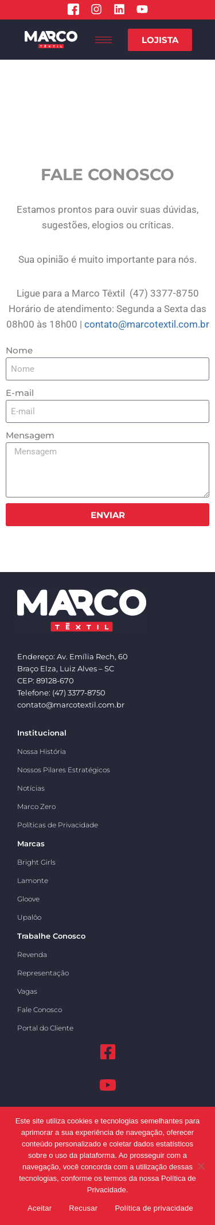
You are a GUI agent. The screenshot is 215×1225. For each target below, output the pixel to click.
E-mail (20, 392)
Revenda (32, 954)
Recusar (83, 1208)
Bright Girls (36, 862)
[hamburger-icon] (103, 40)
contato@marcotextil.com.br (146, 324)
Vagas (27, 991)
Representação (43, 973)
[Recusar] (200, 1166)
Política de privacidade (154, 1208)
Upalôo (29, 917)
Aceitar (40, 1208)
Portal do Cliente (45, 1028)
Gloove (28, 899)
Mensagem (30, 435)
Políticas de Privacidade (57, 824)
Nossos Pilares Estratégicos (63, 769)
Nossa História (41, 751)
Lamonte (32, 880)
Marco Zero (36, 806)
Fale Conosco (39, 1009)
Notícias (31, 788)
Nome (19, 350)
